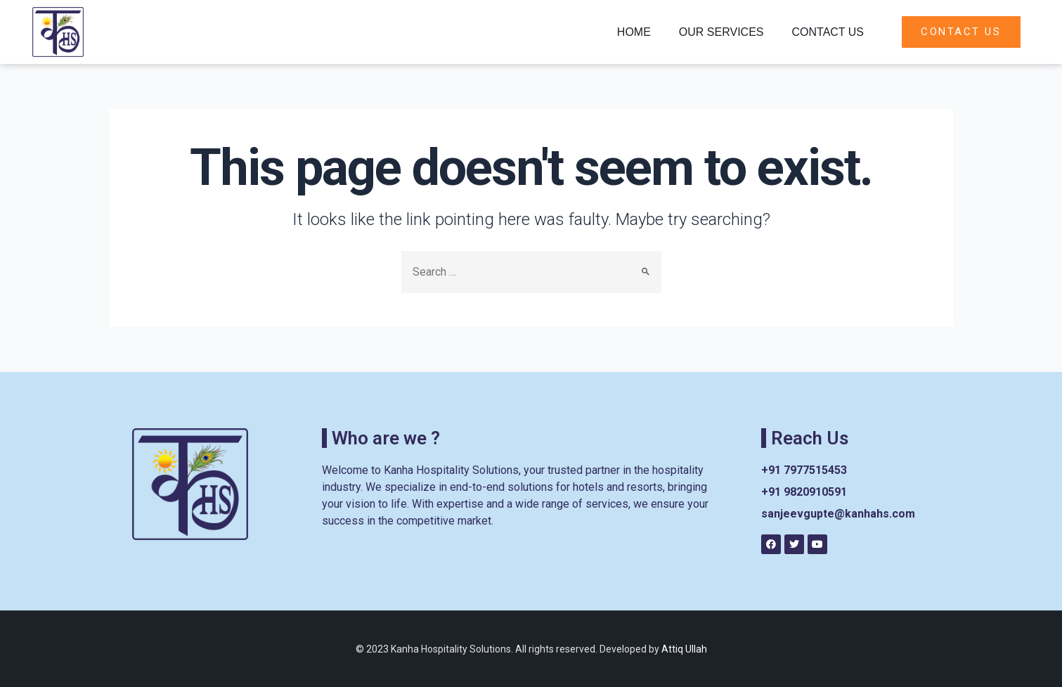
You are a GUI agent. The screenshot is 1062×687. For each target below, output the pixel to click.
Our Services (721, 32)
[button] (960, 32)
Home (634, 32)
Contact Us (827, 32)
